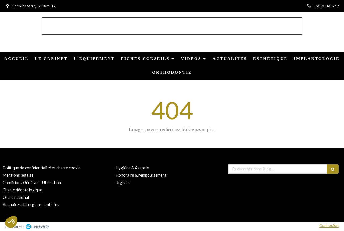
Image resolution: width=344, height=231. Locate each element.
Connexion (329, 225)
